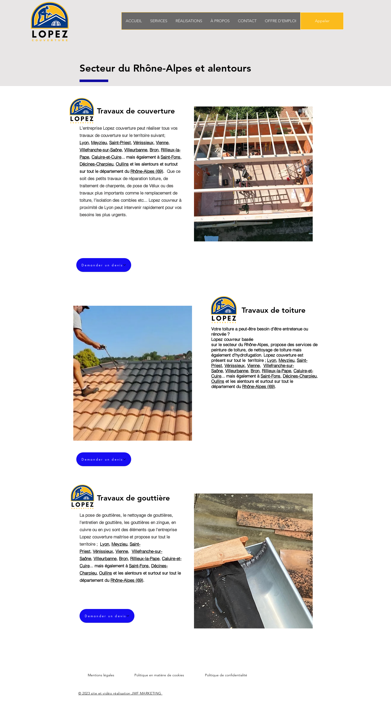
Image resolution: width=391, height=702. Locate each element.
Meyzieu (99, 142)
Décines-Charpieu (96, 164)
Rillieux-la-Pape (276, 370)
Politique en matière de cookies (159, 675)
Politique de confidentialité (226, 675)
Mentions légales (101, 675)
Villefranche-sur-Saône (101, 149)
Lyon (84, 142)
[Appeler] (322, 21)
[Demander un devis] (103, 265)
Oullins (122, 164)
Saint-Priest (120, 142)
